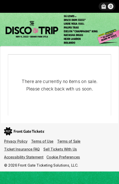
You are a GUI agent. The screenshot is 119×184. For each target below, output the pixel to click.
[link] (107, 6)
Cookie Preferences (63, 157)
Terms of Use (42, 141)
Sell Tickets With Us (60, 149)
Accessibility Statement (23, 157)
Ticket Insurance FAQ (22, 149)
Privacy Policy (15, 141)
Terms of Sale (69, 141)
